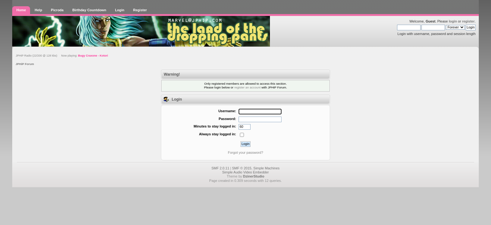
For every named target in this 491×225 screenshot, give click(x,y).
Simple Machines (266, 168)
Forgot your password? (245, 152)
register (468, 21)
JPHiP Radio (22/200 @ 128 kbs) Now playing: (62, 55)
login (453, 21)
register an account (247, 87)
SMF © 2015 (241, 168)
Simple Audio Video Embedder (245, 172)
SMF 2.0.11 (220, 168)
